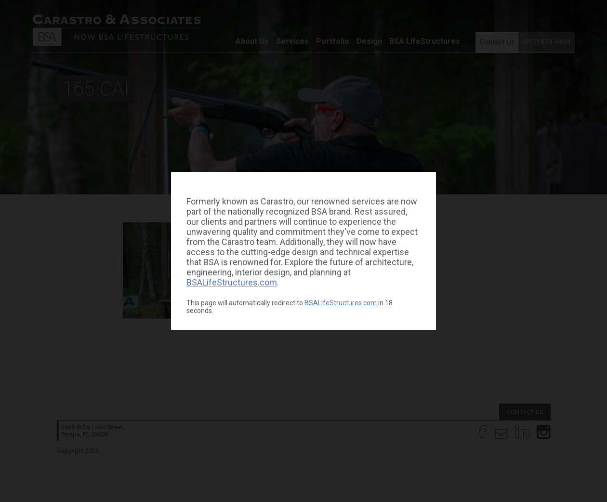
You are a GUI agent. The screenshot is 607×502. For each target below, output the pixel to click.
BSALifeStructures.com (231, 282)
